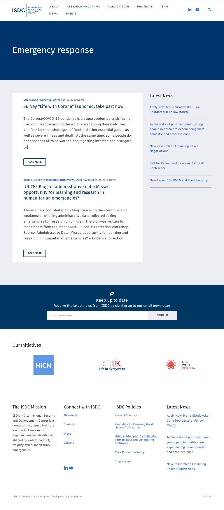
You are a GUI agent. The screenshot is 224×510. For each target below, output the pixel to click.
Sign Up (162, 315)
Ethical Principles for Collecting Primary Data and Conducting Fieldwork (136, 440)
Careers (69, 442)
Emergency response (37, 99)
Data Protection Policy (129, 452)
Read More (35, 161)
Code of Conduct (126, 415)
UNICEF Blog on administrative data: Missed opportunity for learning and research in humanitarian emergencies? (66, 192)
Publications (85, 180)
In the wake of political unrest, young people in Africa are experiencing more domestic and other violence (177, 129)
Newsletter (71, 415)
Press (67, 433)
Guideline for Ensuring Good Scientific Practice (134, 426)
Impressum (123, 461)
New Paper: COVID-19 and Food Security (178, 180)
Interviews (67, 180)
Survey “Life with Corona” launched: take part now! (73, 106)
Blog (26, 180)
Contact (69, 424)
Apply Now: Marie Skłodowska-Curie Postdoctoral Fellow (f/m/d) (188, 420)
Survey (57, 99)
